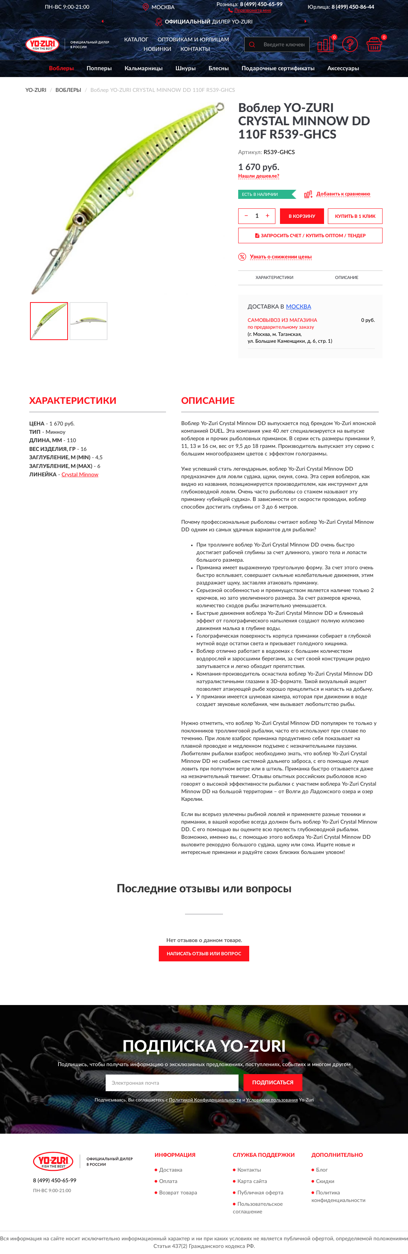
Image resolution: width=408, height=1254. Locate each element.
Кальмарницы (144, 68)
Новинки (157, 49)
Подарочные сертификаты (278, 68)
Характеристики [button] (274, 278)
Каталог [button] (136, 40)
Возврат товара (178, 1193)
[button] (249, 10)
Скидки (325, 1181)
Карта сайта (252, 1181)
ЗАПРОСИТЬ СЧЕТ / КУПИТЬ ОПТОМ (310, 235)
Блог (322, 1170)
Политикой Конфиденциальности (205, 1100)
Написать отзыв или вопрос (204, 954)
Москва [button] (298, 307)
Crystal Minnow (80, 474)
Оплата (168, 1181)
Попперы (99, 68)
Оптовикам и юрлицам (193, 40)
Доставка (170, 1170)
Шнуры (186, 68)
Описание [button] (346, 278)
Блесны (219, 68)
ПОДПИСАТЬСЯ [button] (273, 1082)
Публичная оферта (260, 1193)
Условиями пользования (272, 1100)
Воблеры (61, 68)
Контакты (195, 49)
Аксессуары (343, 68)
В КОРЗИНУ (302, 216)
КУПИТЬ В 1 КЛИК (355, 216)
